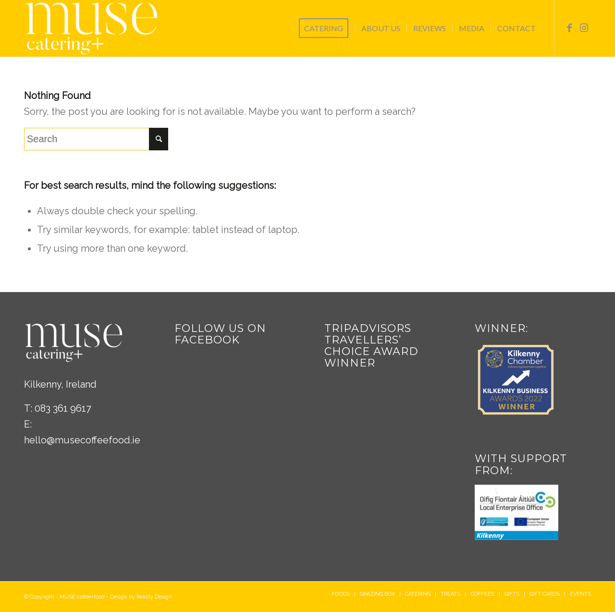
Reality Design (154, 597)
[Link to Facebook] (569, 28)
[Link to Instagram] (584, 28)
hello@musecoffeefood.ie (82, 440)
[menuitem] (327, 28)
